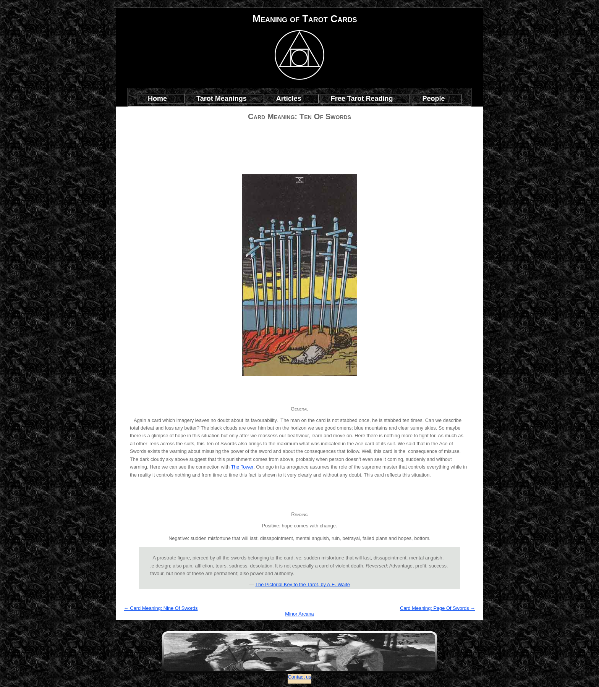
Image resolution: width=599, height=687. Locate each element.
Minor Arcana (299, 614)
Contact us (299, 677)
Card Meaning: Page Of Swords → (437, 608)
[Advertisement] (299, 138)
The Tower (242, 467)
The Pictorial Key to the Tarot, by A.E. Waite (302, 584)
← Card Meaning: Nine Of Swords (161, 608)
